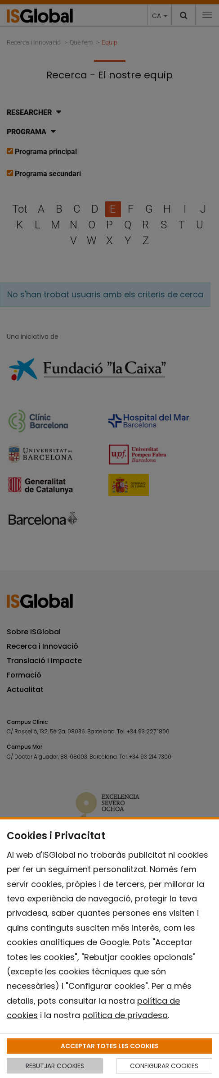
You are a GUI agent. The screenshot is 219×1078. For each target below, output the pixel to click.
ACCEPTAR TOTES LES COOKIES (110, 1046)
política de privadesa (125, 1015)
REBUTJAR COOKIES (55, 1065)
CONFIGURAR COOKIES (164, 1065)
